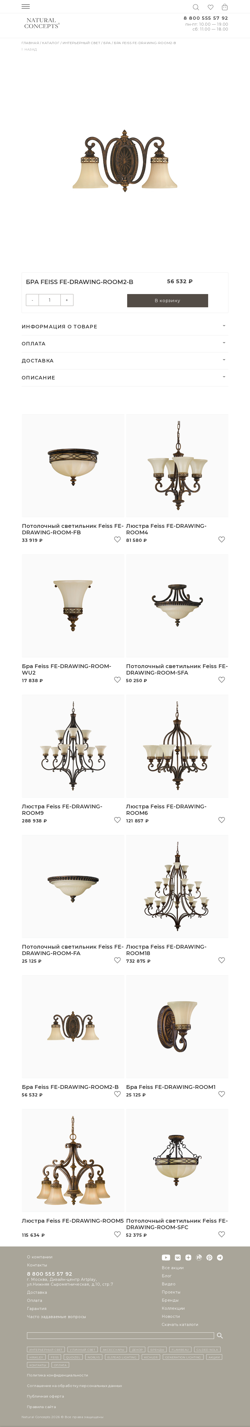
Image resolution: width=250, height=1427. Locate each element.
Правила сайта (41, 1407)
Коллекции (173, 1308)
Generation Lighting (183, 1357)
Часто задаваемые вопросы (56, 1317)
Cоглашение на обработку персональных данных (74, 1385)
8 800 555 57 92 (206, 18)
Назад (29, 49)
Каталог (51, 43)
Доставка (38, 361)
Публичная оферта (45, 1396)
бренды (157, 1349)
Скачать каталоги (180, 1324)
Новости (171, 1316)
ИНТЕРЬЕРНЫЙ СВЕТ (45, 1349)
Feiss (55, 1357)
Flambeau (180, 1349)
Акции (214, 1357)
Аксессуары (113, 1349)
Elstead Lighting (122, 1357)
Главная (31, 43)
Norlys (94, 1357)
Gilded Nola (207, 1349)
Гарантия (36, 1308)
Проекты (171, 1292)
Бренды (170, 1300)
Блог (167, 1275)
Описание (38, 378)
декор (137, 1349)
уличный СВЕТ (82, 1349)
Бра (107, 43)
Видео (169, 1284)
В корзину (167, 301)
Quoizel (73, 1357)
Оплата (34, 344)
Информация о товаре (59, 327)
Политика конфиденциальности (57, 1375)
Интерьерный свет (82, 43)
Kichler (151, 1357)
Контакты (37, 1265)
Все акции (173, 1267)
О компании (40, 1257)
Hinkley (36, 1357)
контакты (37, 1364)
